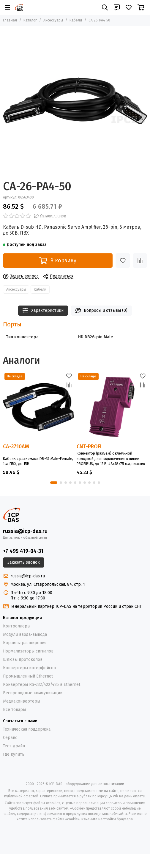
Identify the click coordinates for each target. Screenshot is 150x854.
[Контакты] (117, 7)
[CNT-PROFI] (112, 407)
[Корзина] (141, 7)
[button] (53, 482)
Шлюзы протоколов (22, 659)
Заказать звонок (23, 562)
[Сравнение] (140, 260)
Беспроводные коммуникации (32, 692)
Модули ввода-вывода (25, 634)
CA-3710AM (16, 447)
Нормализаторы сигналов (28, 651)
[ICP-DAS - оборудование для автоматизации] (19, 7)
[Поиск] (105, 7)
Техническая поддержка (26, 729)
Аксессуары (53, 20)
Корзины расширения (24, 642)
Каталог (30, 20)
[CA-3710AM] (38, 407)
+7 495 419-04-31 (23, 551)
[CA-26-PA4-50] (75, 101)
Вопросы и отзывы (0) (101, 310)
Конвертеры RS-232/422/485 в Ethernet (41, 684)
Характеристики (43, 310)
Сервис (10, 737)
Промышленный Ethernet (28, 676)
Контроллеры (16, 626)
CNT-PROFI (89, 446)
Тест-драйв (14, 745)
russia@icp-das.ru (25, 531)
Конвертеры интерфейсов (29, 667)
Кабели (76, 20)
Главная (10, 20)
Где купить (13, 754)
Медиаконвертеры (21, 701)
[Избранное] (129, 7)
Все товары (14, 709)
